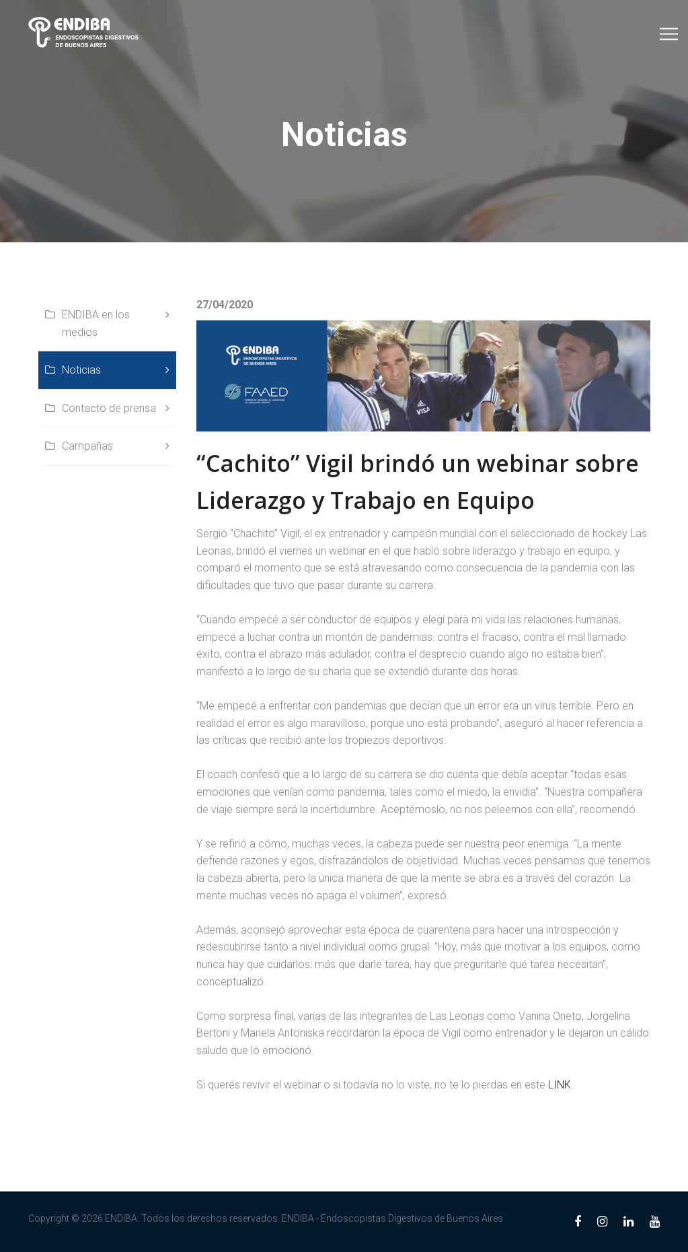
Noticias (81, 369)
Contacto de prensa (109, 408)
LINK (559, 1084)
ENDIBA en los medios (96, 323)
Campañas (87, 446)
